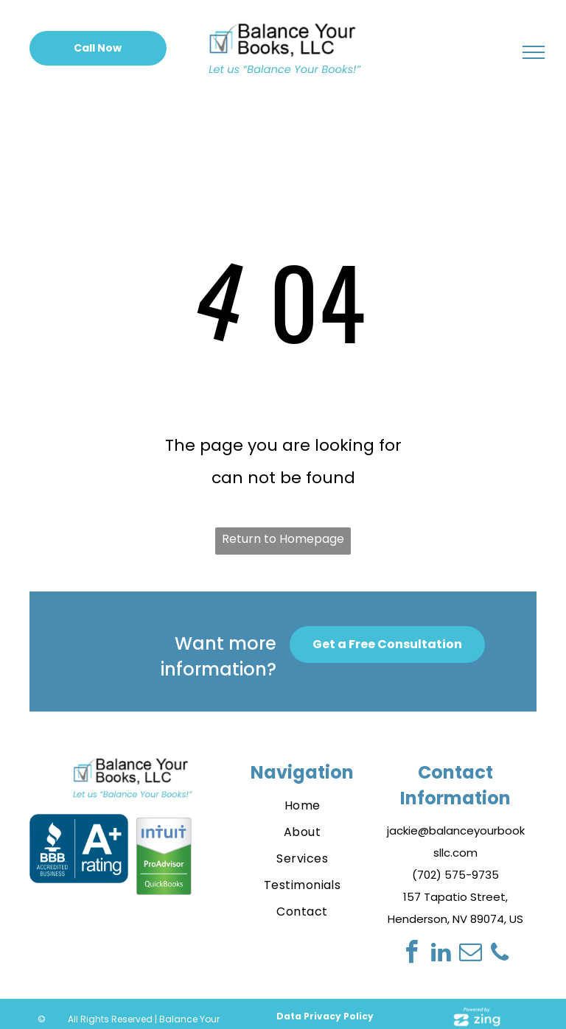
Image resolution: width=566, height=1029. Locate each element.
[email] (470, 954)
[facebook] (411, 954)
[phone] (499, 954)
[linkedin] (440, 954)
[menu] (533, 52)
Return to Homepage (283, 538)
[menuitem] (302, 806)
